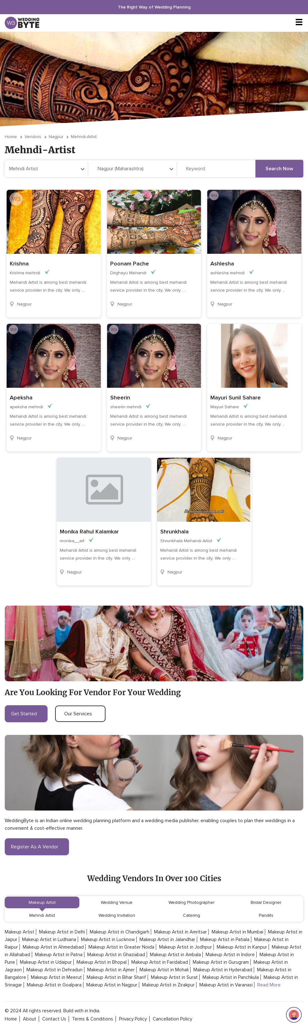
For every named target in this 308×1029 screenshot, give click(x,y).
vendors (33, 136)
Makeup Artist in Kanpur (242, 947)
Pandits (266, 915)
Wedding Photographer (191, 902)
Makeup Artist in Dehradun (54, 970)
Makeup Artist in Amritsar (180, 932)
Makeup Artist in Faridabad (159, 962)
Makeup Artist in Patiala (224, 939)
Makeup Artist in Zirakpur (168, 985)
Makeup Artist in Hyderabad (222, 970)
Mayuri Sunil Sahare (235, 397)
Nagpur (56, 136)
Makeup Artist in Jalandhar (167, 939)
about (29, 1019)
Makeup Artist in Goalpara (54, 985)
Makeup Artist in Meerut (56, 977)
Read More (269, 985)
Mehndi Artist (42, 915)
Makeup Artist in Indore (230, 954)
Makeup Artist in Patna (59, 954)
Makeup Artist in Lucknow (108, 939)
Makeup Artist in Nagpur (111, 985)
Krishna (19, 263)
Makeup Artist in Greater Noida (121, 947)
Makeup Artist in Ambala (175, 954)
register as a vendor (37, 847)
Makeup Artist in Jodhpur (185, 947)
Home (11, 136)
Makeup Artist (42, 902)
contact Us (54, 1019)
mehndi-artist (84, 136)
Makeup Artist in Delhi (62, 932)
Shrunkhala (174, 531)
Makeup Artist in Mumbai (237, 932)
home (11, 1019)
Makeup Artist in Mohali (164, 970)
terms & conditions (92, 1019)
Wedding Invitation (117, 915)
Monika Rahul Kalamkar (89, 531)
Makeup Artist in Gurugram (221, 962)
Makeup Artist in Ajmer (111, 970)
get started (26, 714)
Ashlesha (222, 263)
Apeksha (21, 397)
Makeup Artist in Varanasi (226, 985)
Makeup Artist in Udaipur (46, 962)
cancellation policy (172, 1019)
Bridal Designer (266, 902)
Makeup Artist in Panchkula (230, 977)
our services (80, 714)
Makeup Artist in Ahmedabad (53, 947)
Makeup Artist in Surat (174, 977)
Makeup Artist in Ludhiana (49, 939)
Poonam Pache (129, 263)
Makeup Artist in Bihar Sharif (116, 977)
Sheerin (120, 397)
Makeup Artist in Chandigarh (119, 932)
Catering (191, 915)
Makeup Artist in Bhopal (102, 962)
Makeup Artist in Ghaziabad (116, 954)
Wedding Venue (117, 902)
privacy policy (133, 1019)
